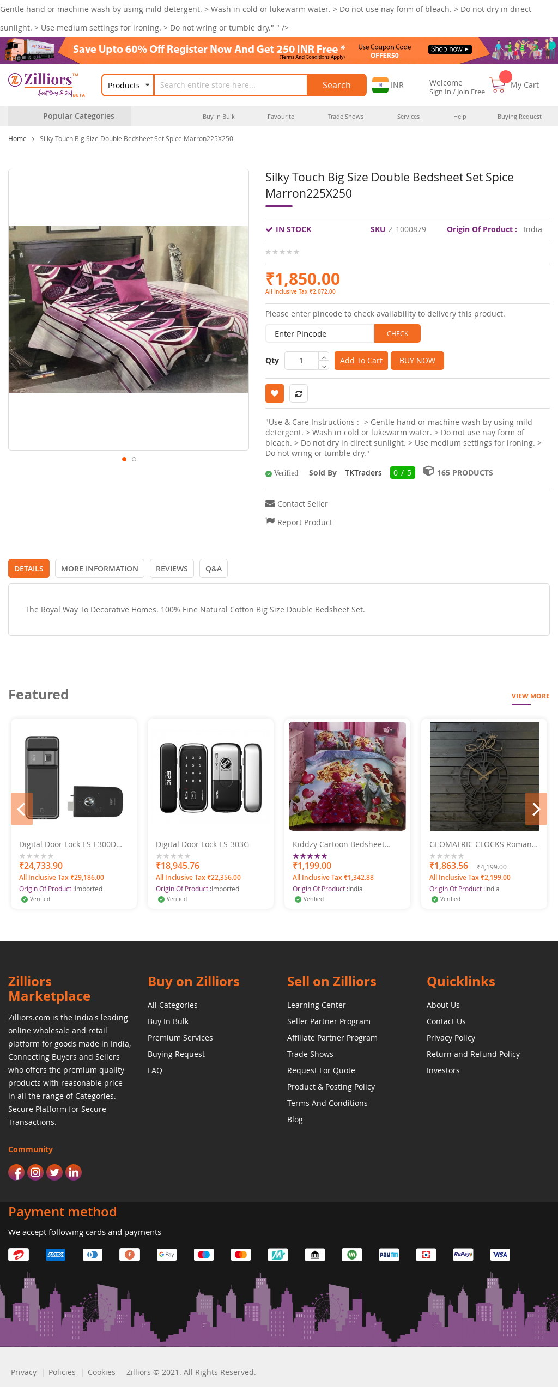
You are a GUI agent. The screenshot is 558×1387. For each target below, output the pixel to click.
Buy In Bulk (168, 1021)
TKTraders (363, 472)
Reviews (172, 568)
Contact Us (446, 1021)
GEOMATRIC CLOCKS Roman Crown (480, 844)
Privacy (24, 1372)
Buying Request (176, 1054)
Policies (62, 1372)
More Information (99, 568)
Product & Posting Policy (331, 1086)
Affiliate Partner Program (332, 1037)
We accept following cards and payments (84, 1231)
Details (29, 568)
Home (17, 138)
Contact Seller (302, 503)
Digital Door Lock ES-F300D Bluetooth (67, 844)
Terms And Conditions (327, 1103)
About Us (443, 1005)
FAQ (155, 1070)
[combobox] (238, 85)
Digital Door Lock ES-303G (202, 844)
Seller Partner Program (329, 1021)
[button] (388, 85)
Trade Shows (310, 1054)
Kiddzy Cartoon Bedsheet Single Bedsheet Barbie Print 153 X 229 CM (345, 844)
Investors (443, 1070)
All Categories (173, 1005)
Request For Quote (321, 1070)
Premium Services (180, 1037)
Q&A (213, 568)
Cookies (102, 1372)
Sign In (440, 91)
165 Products (465, 472)
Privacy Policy (451, 1037)
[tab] (29, 568)
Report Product (304, 522)
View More (531, 696)
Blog (295, 1119)
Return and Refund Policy (473, 1054)
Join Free (471, 91)
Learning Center (316, 1005)
